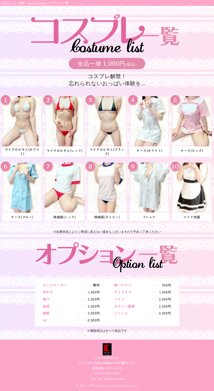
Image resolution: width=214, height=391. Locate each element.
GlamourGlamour (37, 3)
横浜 (22, 3)
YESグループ (9, 3)
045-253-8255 (110, 373)
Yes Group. (103, 385)
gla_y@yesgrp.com (110, 379)
